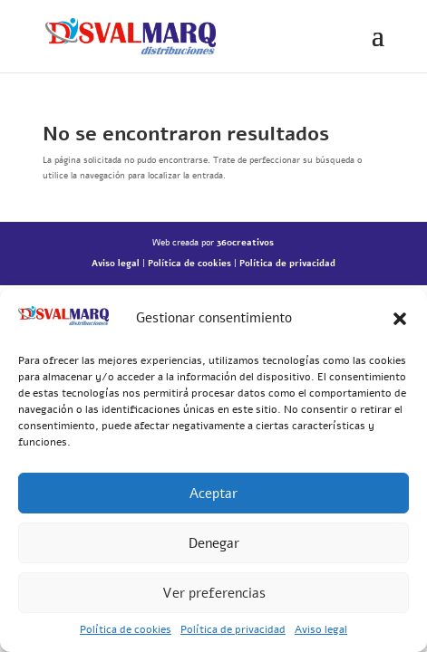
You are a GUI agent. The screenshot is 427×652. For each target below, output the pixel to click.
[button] (400, 319)
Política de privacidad (233, 629)
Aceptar (213, 493)
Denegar (214, 543)
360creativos (245, 242)
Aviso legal (321, 629)
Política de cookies (125, 629)
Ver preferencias (214, 593)
